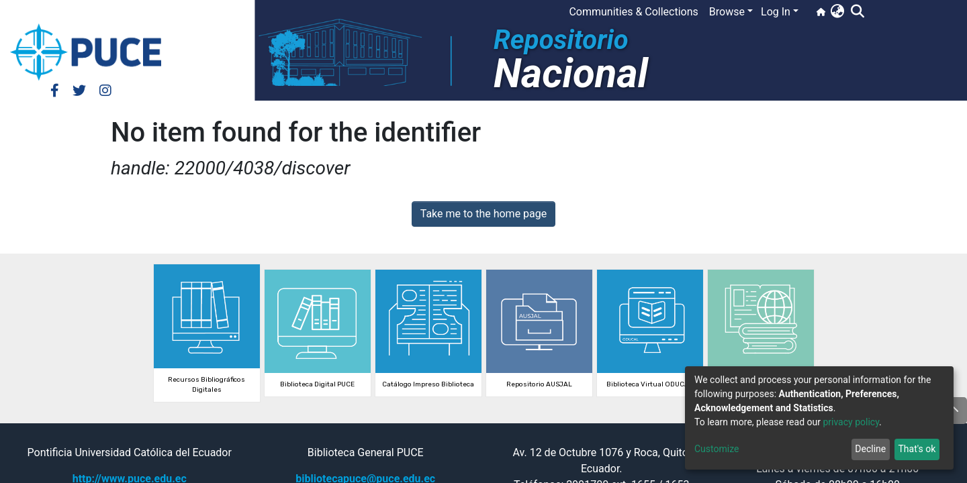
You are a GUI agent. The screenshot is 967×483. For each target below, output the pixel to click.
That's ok (916, 448)
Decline (870, 448)
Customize (716, 448)
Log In (775, 11)
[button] (837, 12)
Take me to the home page (483, 213)
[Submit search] (857, 12)
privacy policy (851, 422)
